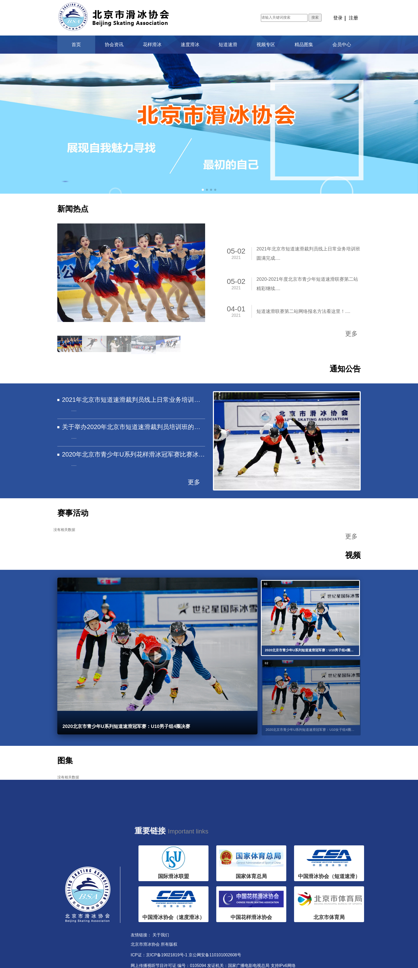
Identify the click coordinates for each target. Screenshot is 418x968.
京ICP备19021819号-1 (166, 955)
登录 (338, 17)
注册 (353, 17)
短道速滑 (228, 44)
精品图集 (304, 44)
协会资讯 (114, 44)
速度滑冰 (190, 44)
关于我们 (160, 935)
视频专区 (265, 44)
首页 (76, 44)
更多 (351, 333)
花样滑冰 (152, 44)
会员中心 (341, 44)
